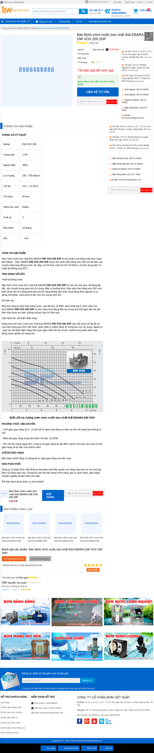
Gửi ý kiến (93, 570)
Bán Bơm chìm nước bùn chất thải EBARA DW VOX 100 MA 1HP (13, 540)
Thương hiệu (64, 21)
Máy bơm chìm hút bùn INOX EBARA (53, 28)
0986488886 (51, 703)
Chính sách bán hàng (97, 2)
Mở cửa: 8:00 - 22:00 (122, 12)
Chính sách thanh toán (11, 707)
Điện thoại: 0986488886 (12, 2)
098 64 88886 (142, 89)
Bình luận (93, 43)
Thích (13, 590)
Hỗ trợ (140, 2)
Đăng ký (87, 680)
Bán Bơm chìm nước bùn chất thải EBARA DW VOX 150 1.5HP (65, 540)
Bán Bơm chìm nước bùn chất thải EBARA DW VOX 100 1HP (91, 540)
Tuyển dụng (129, 2)
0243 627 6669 (133, 174)
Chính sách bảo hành (10, 723)
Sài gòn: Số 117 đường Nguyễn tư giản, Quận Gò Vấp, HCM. (136, 67)
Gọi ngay (48, 748)
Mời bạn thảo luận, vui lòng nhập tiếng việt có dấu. (42, 568)
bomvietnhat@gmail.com (133, 118)
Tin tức (79, 21)
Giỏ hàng (146, 10)
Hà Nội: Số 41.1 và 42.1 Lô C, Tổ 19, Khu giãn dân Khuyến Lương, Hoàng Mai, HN (130, 129)
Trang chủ (6, 28)
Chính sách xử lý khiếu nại (13, 728)
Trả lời (5, 590)
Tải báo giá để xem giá (95, 70)
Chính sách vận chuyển (11, 712)
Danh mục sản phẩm (16, 21)
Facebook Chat (68, 748)
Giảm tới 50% (96, 11)
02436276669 (55, 708)
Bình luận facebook (40, 559)
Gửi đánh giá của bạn (14, 559)
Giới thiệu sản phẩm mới (100, 21)
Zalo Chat (89, 748)
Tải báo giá (112, 49)
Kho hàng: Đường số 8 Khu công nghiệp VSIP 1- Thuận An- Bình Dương (136, 78)
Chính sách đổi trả (9, 717)
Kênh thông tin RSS (10, 733)
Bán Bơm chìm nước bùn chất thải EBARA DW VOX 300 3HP (39, 540)
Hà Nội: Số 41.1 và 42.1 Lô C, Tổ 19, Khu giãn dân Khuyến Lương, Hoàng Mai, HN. (137, 55)
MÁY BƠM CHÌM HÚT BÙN (24, 28)
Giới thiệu (117, 2)
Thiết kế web (75, 741)
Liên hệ (149, 2)
